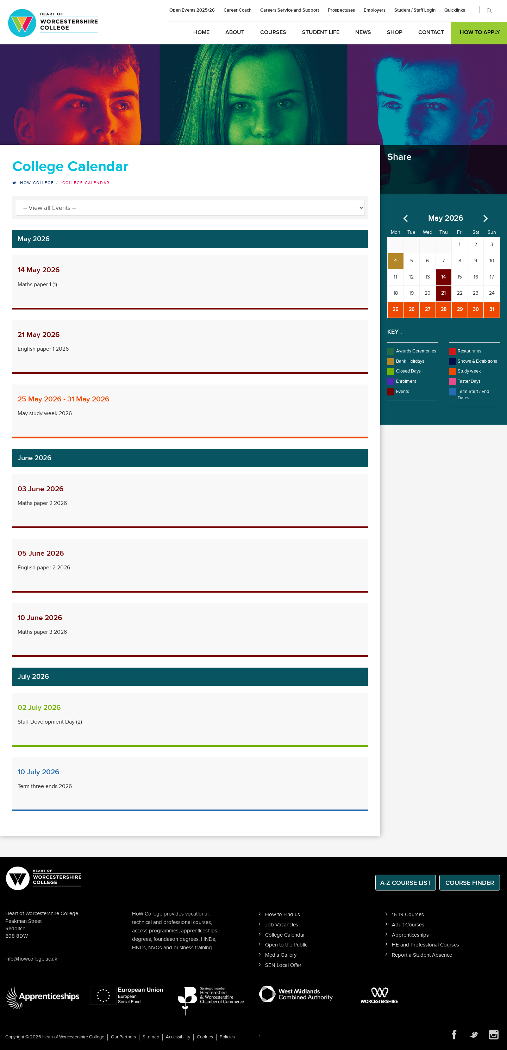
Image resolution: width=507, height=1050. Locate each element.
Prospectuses (341, 10)
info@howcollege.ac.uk (31, 959)
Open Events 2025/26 (192, 10)
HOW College (37, 183)
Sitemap (151, 1037)
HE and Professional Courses (425, 945)
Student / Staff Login (415, 10)
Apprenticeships (410, 935)
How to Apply (480, 32)
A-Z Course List (405, 883)
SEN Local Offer (283, 965)
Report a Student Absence (422, 955)
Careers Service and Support (289, 10)
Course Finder (469, 883)
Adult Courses (408, 925)
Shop (394, 32)
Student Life (320, 32)
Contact (431, 32)
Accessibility (178, 1037)
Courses (273, 32)
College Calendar (285, 935)
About (234, 32)
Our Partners (123, 1037)
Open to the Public (286, 945)
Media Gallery (280, 955)
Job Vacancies (281, 925)
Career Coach (237, 10)
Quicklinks (454, 10)
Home (201, 32)
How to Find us (282, 915)
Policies (227, 1037)
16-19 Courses (408, 915)
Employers (375, 10)
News (363, 32)
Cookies (205, 1037)
